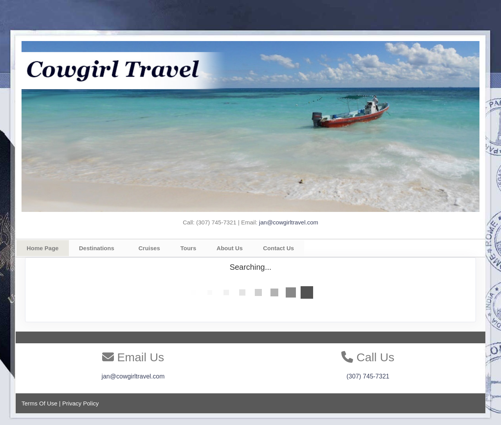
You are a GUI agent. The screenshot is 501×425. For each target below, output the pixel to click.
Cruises (149, 248)
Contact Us (278, 248)
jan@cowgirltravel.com (288, 222)
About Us (229, 248)
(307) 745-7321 (367, 376)
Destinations (96, 248)
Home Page (43, 248)
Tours (188, 248)
